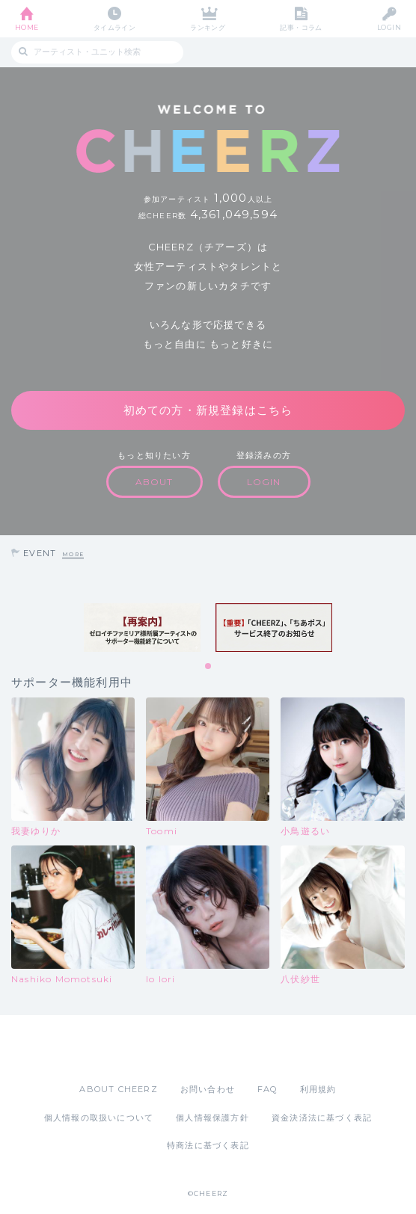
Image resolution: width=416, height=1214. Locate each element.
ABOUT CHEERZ (118, 1089)
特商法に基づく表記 (208, 1145)
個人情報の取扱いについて (98, 1117)
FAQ (267, 1089)
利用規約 (318, 1089)
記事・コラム (301, 27)
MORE (73, 554)
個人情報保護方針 (212, 1117)
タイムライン (115, 27)
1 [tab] (208, 667)
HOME (27, 27)
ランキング (207, 27)
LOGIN (389, 27)
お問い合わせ (207, 1089)
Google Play (246, 1049)
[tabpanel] (142, 627)
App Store (166, 1049)
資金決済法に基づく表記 (322, 1117)
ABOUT (154, 481)
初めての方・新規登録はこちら (208, 410)
